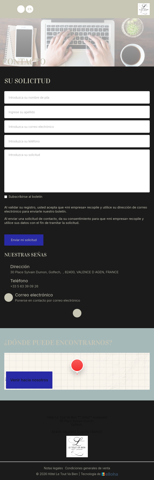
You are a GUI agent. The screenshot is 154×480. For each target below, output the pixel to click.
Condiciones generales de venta (87, 468)
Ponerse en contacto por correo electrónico (47, 300)
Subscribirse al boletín (23, 197)
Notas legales (53, 468)
